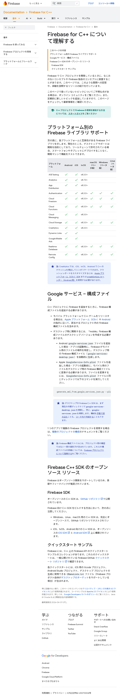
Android (106, 319)
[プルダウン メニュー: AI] (31, 18)
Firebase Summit (75, 624)
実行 (54, 18)
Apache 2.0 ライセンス (96, 591)
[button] (17, 44)
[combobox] (65, 3)
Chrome (45, 667)
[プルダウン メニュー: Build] (45, 18)
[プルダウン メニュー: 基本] (20, 18)
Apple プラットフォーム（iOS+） (82, 319)
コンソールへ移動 (106, 3)
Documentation (13, 12)
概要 (5, 18)
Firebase (51, 27)
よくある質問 (100, 640)
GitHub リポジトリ (90, 499)
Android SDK (80, 533)
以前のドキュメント (103, 645)
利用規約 (46, 693)
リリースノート (101, 635)
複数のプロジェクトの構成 (65, 431)
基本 (96, 27)
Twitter (71, 629)
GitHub (45, 638)
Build (39, 18)
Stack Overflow (101, 626)
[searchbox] (19, 27)
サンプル (86, 18)
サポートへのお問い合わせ (105, 621)
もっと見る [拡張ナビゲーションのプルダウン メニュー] (34, 3)
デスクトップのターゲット (75, 577)
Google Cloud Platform (52, 677)
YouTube (71, 633)
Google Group (100, 631)
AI (27, 18)
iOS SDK (62, 533)
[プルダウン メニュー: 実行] (59, 18)
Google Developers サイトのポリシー (80, 594)
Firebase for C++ (40, 12)
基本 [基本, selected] (15, 18)
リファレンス (71, 18)
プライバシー (58, 693)
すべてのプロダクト (51, 681)
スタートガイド (75, 113)
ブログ (91, 3)
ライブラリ (47, 633)
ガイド (45, 620)
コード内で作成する (85, 417)
